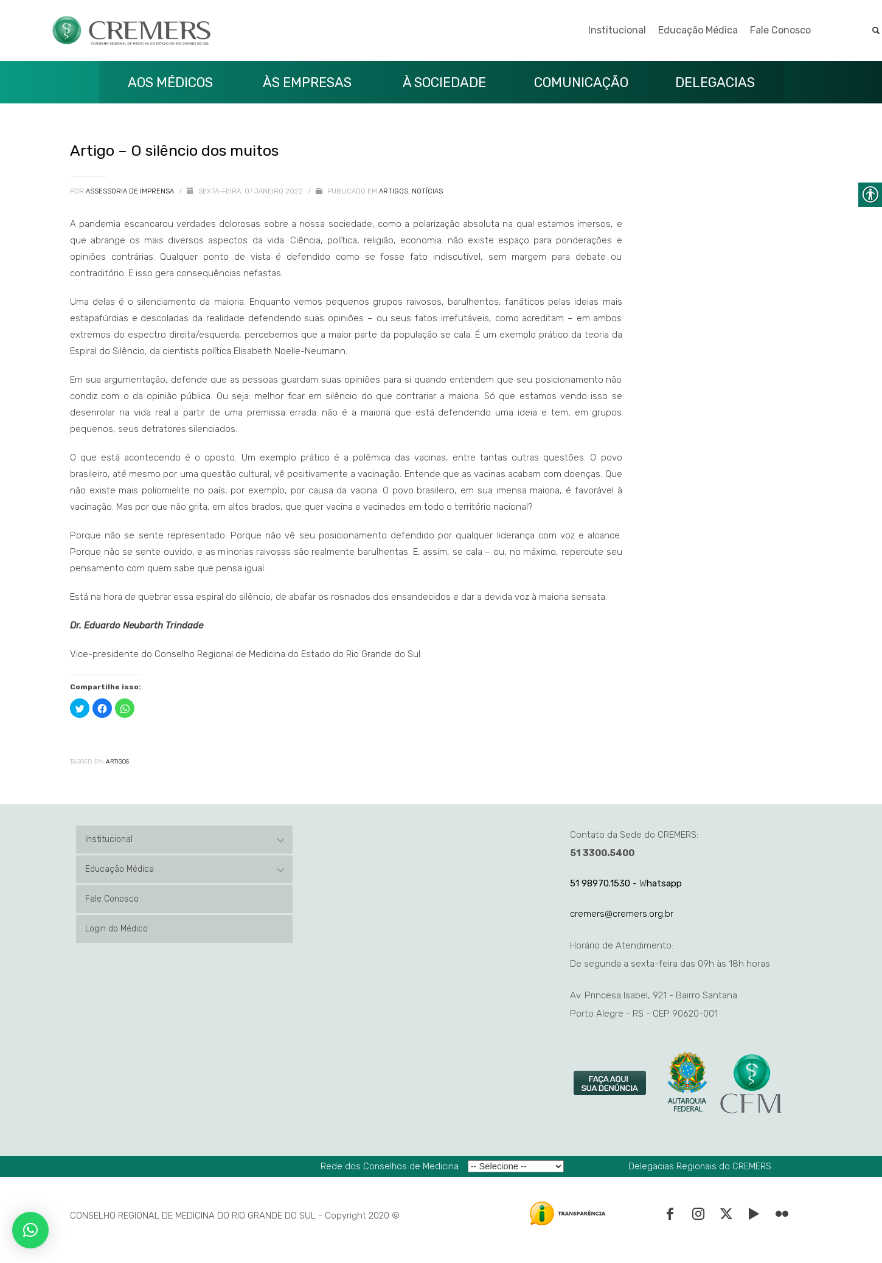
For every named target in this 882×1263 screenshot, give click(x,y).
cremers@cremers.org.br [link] (621, 913)
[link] (610, 1083)
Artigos (393, 191)
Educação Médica (698, 30)
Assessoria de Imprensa (131, 191)
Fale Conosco (780, 30)
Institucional (617, 30)
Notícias (427, 191)
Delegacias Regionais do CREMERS (699, 1166)
